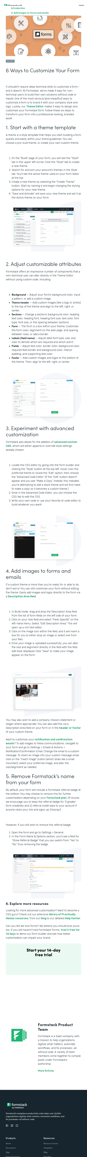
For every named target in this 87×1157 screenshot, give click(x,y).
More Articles (46, 1070)
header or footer (70, 728)
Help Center (72, 918)
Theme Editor (35, 106)
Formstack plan (57, 797)
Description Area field (22, 596)
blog (43, 918)
